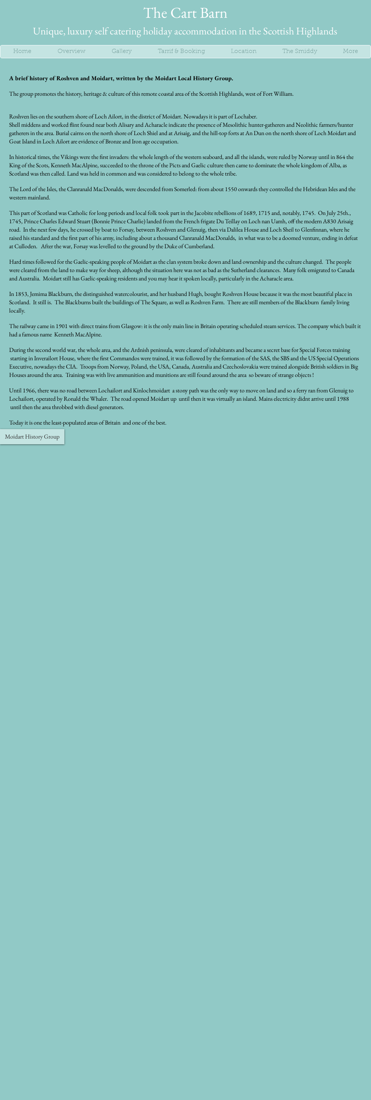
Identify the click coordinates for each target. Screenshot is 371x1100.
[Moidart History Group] (32, 436)
